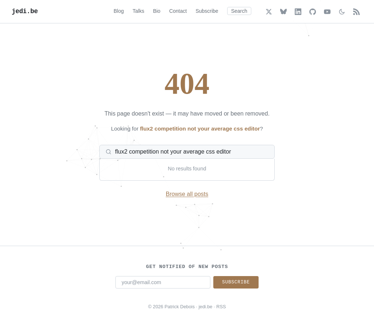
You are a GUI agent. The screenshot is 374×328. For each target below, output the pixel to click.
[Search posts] (191, 151)
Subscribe (206, 11)
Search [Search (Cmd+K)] (239, 11)
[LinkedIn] (298, 12)
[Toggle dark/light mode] (342, 12)
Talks (138, 11)
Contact (178, 11)
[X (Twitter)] (269, 12)
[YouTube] (327, 12)
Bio (156, 11)
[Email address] (162, 282)
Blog (119, 11)
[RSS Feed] (356, 12)
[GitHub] (312, 12)
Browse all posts (187, 194)
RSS (221, 306)
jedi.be (25, 11)
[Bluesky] (283, 12)
